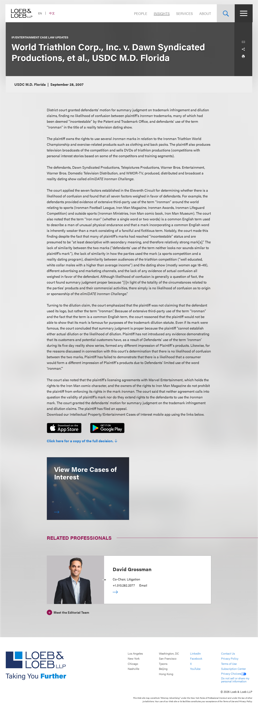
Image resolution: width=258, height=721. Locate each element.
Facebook (196, 659)
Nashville (133, 669)
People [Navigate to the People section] (140, 13)
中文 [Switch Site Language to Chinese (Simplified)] (52, 13)
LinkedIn (195, 653)
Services (184, 13)
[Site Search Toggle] (225, 13)
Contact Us (228, 653)
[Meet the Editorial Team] (68, 612)
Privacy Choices (233, 673)
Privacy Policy (229, 659)
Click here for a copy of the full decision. (80, 441)
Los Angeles (135, 653)
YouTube (195, 669)
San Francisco (167, 659)
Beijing (163, 669)
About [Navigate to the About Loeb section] (205, 13)
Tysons (163, 664)
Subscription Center (233, 669)
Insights (161, 13)
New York (134, 659)
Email (143, 585)
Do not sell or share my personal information (235, 679)
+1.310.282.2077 (124, 585)
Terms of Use (229, 664)
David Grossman (132, 569)
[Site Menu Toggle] (243, 13)
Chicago (133, 664)
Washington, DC (169, 653)
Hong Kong (166, 674)
